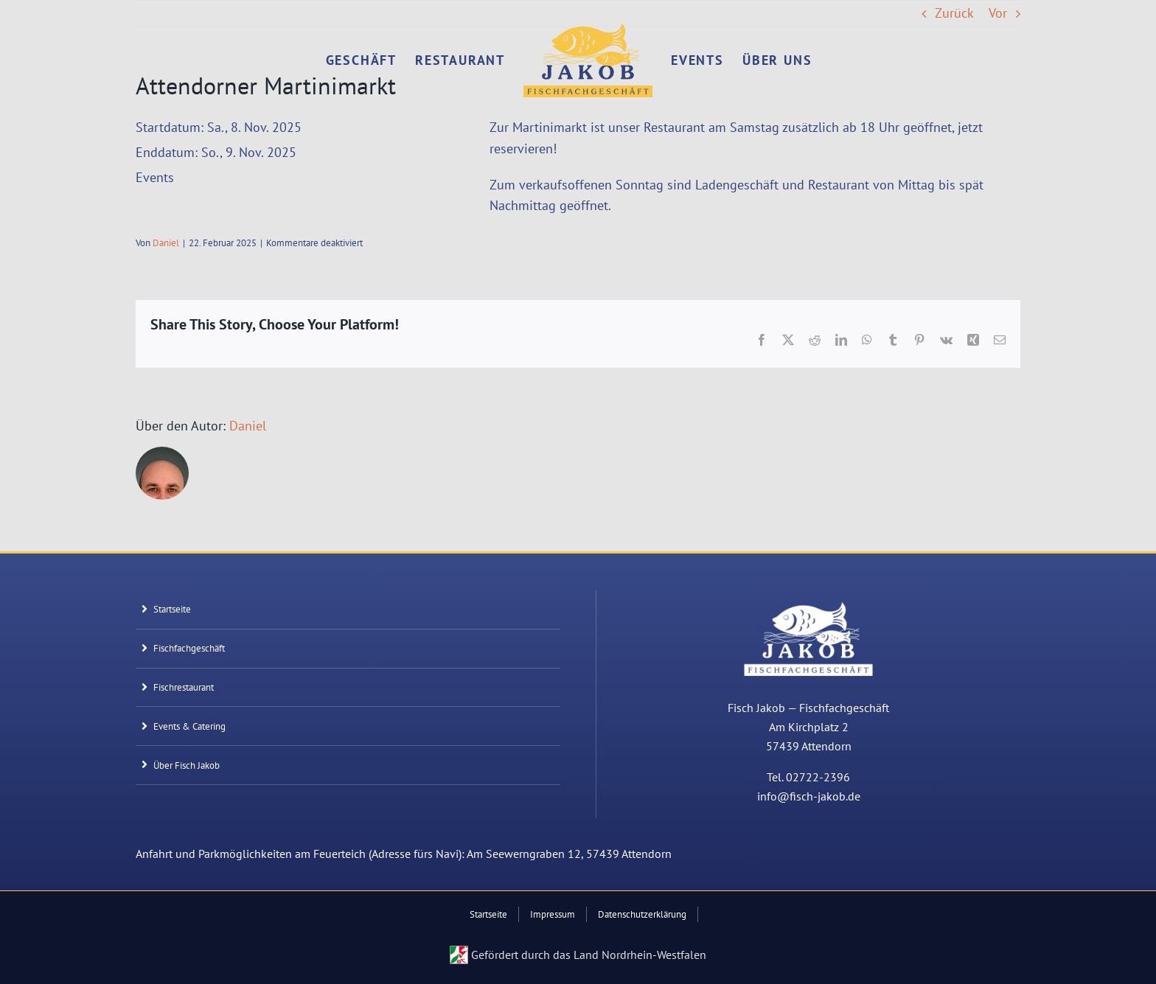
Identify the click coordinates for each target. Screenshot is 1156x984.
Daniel (166, 243)
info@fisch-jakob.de (808, 796)
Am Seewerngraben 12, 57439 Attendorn (569, 853)
